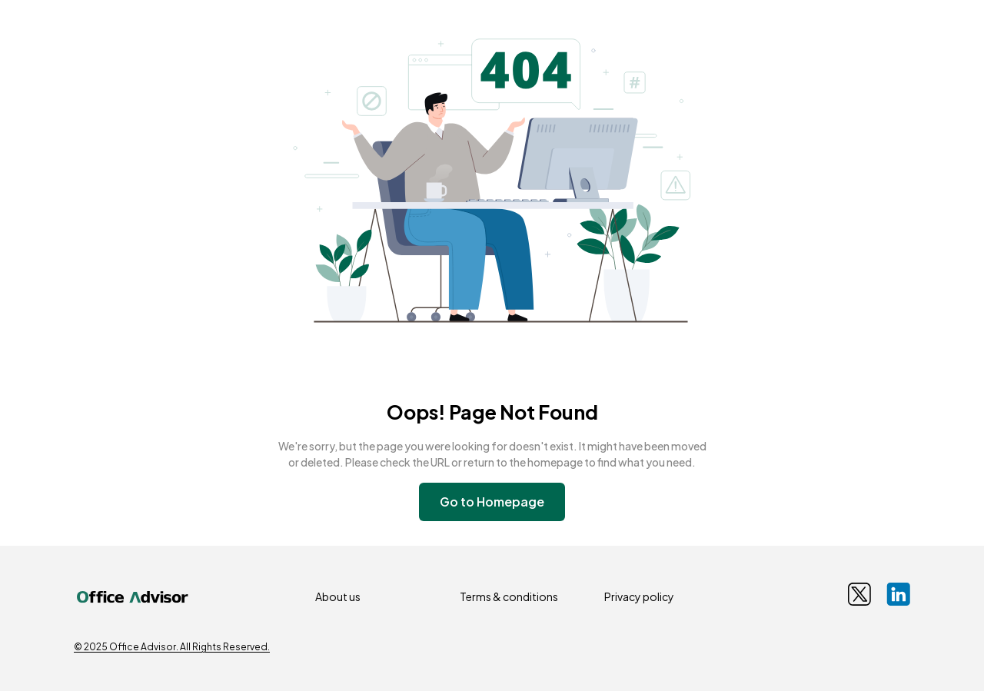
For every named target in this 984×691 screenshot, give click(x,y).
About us (338, 596)
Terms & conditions (509, 596)
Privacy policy (639, 596)
